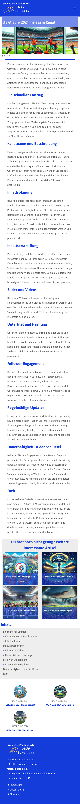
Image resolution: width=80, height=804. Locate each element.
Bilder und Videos (15, 650)
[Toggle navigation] (74, 8)
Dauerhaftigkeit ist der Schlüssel (21, 669)
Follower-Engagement (15, 659)
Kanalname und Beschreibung (21, 636)
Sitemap (13, 794)
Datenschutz (16, 789)
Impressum (15, 784)
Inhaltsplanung (13, 641)
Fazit (5, 673)
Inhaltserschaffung (13, 645)
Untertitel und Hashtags (18, 655)
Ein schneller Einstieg (14, 631)
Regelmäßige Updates (17, 664)
